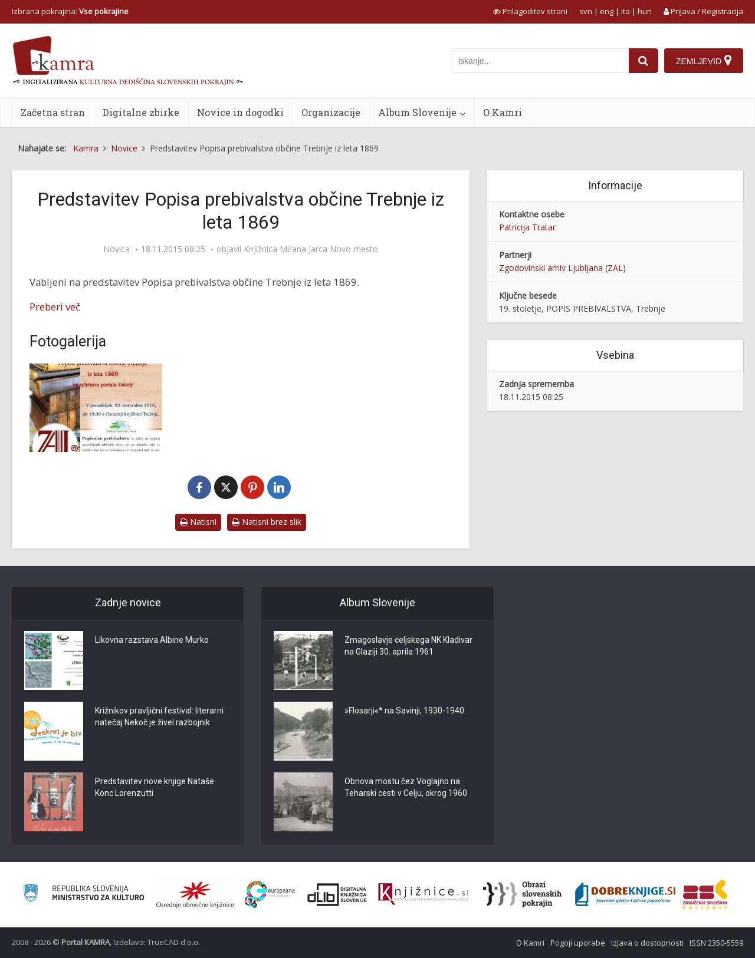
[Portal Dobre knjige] (625, 894)
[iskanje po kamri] (540, 60)
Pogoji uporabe (577, 942)
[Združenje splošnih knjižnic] (705, 894)
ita (625, 11)
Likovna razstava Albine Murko (152, 640)
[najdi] (643, 60)
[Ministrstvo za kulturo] (83, 894)
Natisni (198, 521)
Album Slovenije (417, 112)
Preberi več (54, 306)
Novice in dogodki (240, 112)
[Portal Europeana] (269, 895)
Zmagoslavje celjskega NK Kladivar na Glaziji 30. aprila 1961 (408, 645)
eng (606, 11)
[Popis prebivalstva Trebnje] (95, 408)
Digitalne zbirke (141, 112)
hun (645, 11)
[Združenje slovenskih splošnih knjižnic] (423, 894)
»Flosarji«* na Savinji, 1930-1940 (404, 710)
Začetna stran (53, 112)
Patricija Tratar (527, 227)
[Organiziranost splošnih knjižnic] (195, 894)
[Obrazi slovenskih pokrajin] (522, 894)
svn (585, 11)
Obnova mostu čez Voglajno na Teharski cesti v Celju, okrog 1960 (405, 787)
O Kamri (502, 112)
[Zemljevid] (703, 60)
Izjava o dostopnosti (647, 942)
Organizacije (330, 112)
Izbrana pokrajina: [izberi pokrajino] (70, 11)
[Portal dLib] (337, 894)
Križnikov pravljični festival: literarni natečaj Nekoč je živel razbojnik (159, 716)
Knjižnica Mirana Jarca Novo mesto (311, 249)
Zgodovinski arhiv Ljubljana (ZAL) (562, 267)
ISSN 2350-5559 (716, 942)
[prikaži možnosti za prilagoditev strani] (530, 11)
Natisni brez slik (266, 521)
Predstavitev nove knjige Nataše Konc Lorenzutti (154, 787)
